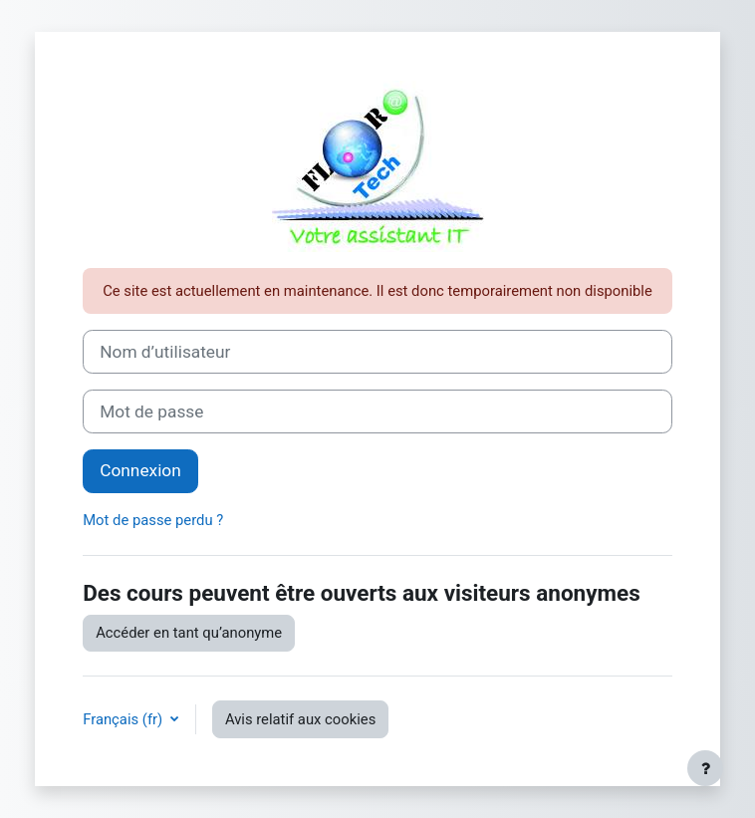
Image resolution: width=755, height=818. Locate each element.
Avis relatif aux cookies (300, 719)
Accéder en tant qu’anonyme (189, 633)
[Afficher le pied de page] (705, 768)
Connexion (140, 470)
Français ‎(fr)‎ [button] (124, 719)
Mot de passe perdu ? (153, 520)
